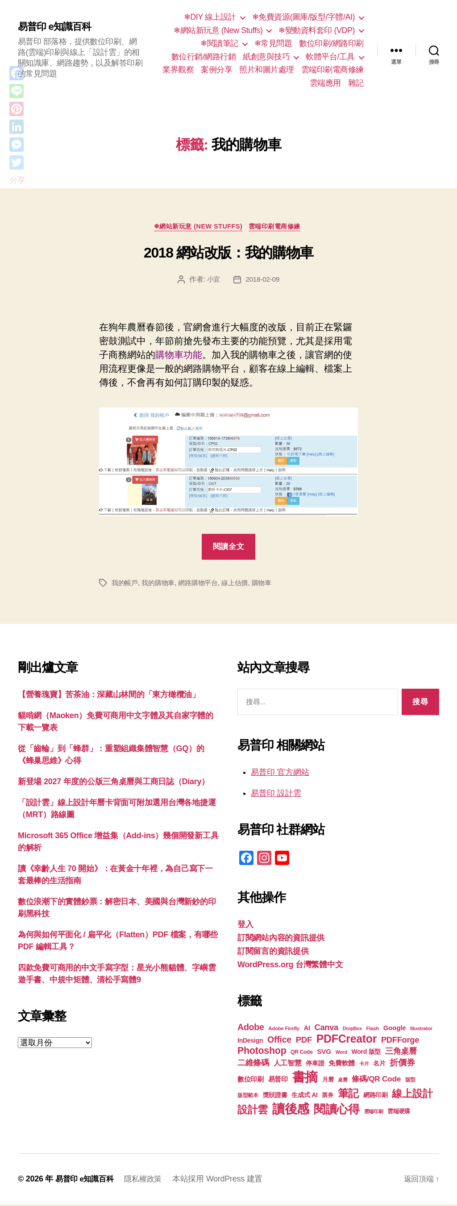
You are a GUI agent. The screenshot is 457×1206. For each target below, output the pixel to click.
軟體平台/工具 (330, 56)
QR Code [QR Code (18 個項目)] (301, 1054)
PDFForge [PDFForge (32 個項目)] (400, 1041)
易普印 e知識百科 (58, 26)
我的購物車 (161, 585)
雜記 (356, 83)
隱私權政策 (147, 1180)
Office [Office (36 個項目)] (279, 1041)
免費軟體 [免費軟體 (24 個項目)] (341, 1065)
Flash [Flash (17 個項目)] (372, 1030)
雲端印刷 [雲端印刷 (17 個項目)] (373, 1113)
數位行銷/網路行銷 (203, 56)
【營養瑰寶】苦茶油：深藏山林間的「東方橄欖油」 (109, 696)
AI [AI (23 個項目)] (307, 1029)
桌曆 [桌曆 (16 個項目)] (342, 1081)
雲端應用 (325, 83)
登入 (245, 926)
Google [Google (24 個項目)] (394, 1029)
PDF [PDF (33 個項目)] (304, 1041)
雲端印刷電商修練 (332, 69)
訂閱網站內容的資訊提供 (280, 939)
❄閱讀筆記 (219, 43)
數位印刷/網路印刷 (331, 43)
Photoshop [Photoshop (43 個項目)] (262, 1052)
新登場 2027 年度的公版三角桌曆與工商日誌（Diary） (113, 783)
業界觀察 (178, 69)
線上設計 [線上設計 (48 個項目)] (412, 1095)
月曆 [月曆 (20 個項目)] (327, 1081)
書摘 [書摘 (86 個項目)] (305, 1078)
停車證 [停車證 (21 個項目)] (315, 1065)
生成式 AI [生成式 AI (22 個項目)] (304, 1096)
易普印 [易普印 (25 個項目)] (278, 1081)
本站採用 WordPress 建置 (223, 1180)
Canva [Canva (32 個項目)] (326, 1029)
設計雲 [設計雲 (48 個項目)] (252, 1111)
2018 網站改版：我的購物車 (228, 254)
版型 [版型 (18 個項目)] (410, 1081)
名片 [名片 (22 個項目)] (379, 1065)
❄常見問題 (273, 43)
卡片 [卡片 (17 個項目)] (364, 1065)
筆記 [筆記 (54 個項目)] (348, 1095)
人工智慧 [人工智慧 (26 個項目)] (288, 1065)
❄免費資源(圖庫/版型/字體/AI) (303, 16)
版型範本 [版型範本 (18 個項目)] (247, 1097)
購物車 (270, 585)
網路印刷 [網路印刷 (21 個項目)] (375, 1097)
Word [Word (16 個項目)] (341, 1053)
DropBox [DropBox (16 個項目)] (352, 1030)
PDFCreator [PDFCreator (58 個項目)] (346, 1040)
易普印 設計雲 (276, 794)
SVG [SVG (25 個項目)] (324, 1053)
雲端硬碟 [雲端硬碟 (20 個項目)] (398, 1113)
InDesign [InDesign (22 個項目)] (250, 1042)
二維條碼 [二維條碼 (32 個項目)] (253, 1064)
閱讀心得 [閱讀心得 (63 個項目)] (337, 1111)
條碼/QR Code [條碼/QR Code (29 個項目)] (376, 1080)
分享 (17, 180)
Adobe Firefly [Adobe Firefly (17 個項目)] (283, 1030)
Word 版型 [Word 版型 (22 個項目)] (366, 1053)
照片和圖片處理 (266, 69)
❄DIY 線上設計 (210, 16)
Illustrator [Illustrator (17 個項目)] (421, 1030)
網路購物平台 (203, 585)
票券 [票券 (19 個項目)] (327, 1097)
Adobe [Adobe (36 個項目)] (250, 1029)
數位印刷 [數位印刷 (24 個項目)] (250, 1081)
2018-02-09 (263, 281)
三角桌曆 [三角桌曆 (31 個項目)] (401, 1052)
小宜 (213, 281)
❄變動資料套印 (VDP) (316, 30)
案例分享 (216, 69)
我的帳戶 (126, 585)
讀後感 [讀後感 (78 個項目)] (290, 1110)
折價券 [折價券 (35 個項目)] (402, 1064)
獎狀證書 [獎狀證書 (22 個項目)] (275, 1096)
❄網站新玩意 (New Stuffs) (218, 30)
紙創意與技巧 (266, 56)
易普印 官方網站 (280, 773)
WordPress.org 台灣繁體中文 (290, 966)
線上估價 (242, 585)
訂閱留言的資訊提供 (273, 952)
